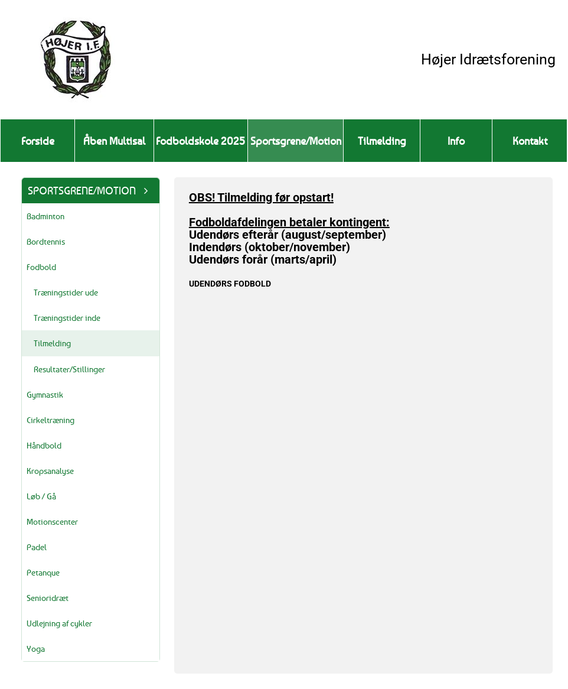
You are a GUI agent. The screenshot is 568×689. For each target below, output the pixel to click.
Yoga (36, 649)
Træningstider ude (66, 292)
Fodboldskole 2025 (200, 140)
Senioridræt (47, 598)
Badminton (45, 216)
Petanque (43, 572)
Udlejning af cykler (59, 623)
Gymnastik (45, 394)
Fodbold (41, 267)
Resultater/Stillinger (69, 369)
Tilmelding (382, 140)
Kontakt (529, 140)
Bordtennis (46, 241)
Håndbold (44, 445)
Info (456, 140)
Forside (37, 140)
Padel (37, 547)
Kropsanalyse (50, 471)
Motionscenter (52, 521)
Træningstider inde (67, 318)
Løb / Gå (41, 496)
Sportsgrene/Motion (295, 140)
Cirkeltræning (50, 420)
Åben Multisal (114, 140)
